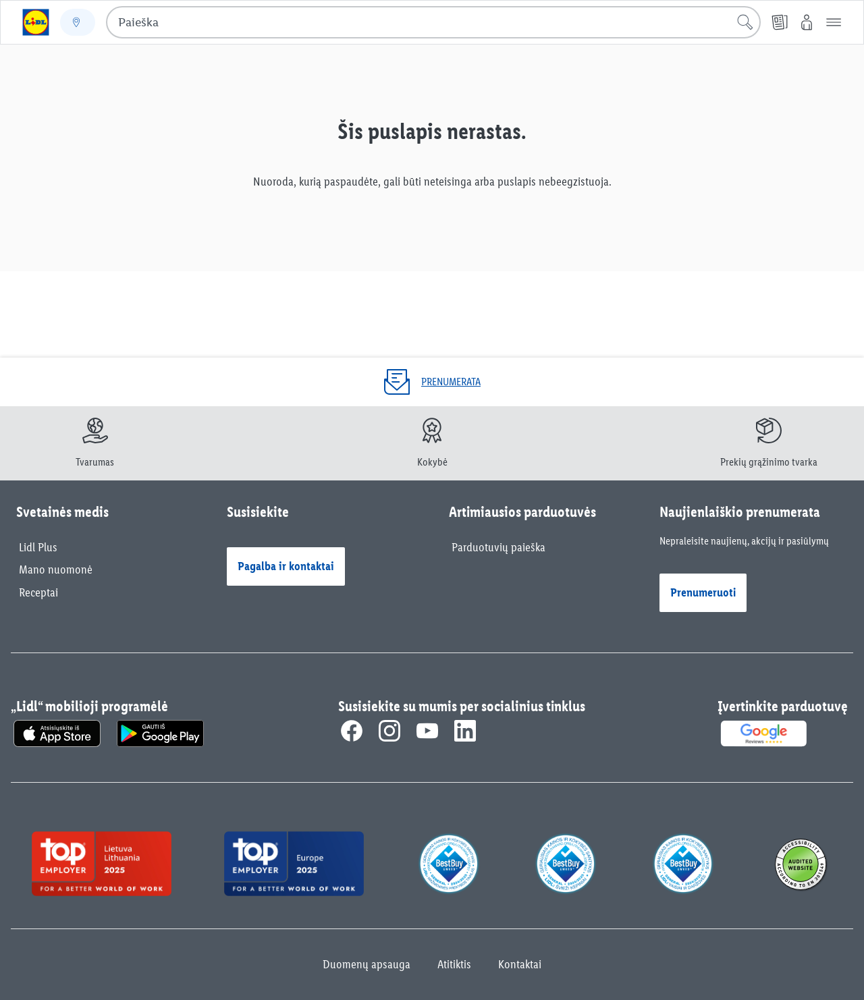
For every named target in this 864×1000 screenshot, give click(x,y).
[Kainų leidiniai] (780, 22)
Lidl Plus (38, 547)
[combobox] (433, 22)
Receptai (38, 592)
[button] (834, 22)
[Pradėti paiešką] (745, 22)
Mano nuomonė (55, 569)
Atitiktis (454, 964)
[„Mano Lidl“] (807, 22)
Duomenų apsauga (366, 964)
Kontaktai (519, 964)
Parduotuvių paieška (498, 547)
